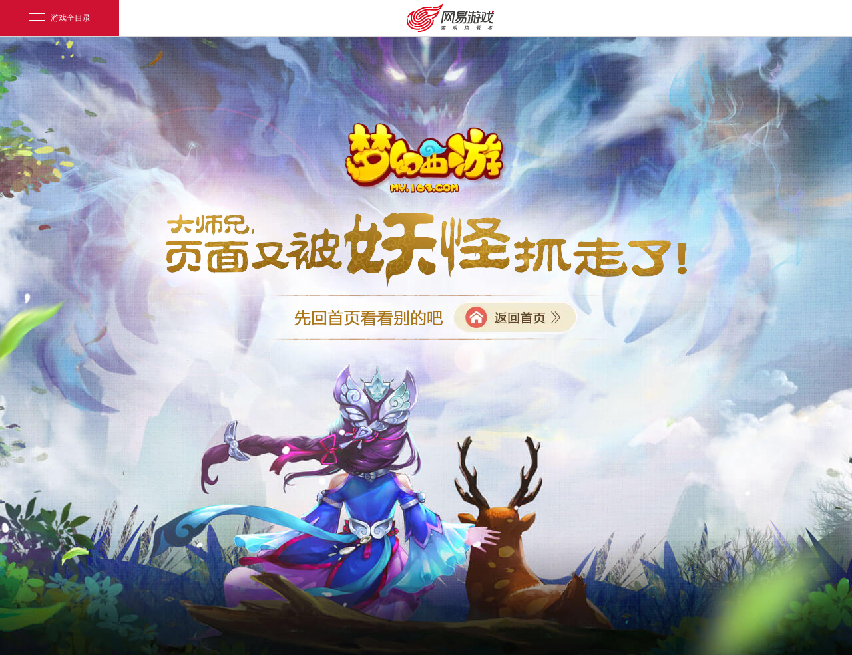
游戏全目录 (60, 18)
